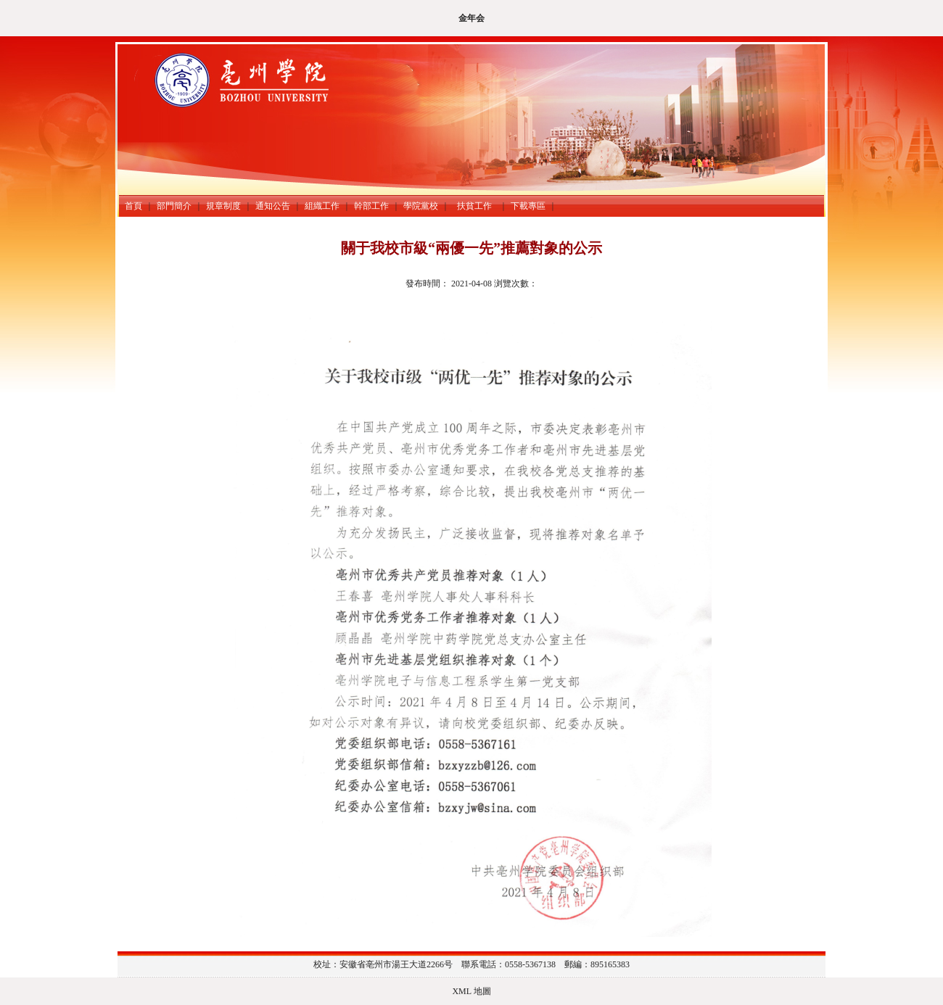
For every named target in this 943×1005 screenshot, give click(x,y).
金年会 (471, 18)
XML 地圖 (471, 991)
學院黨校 (420, 206)
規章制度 (223, 206)
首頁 (133, 206)
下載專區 (528, 206)
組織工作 (322, 206)
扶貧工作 (476, 206)
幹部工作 (371, 206)
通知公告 (272, 206)
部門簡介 (174, 206)
